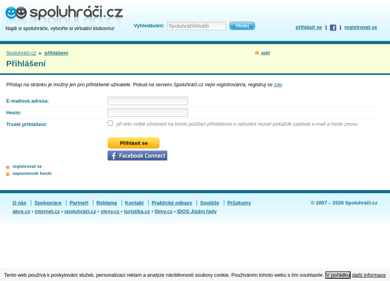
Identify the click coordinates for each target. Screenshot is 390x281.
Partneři (78, 203)
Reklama (106, 203)
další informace (369, 275)
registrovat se (360, 27)
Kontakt (134, 203)
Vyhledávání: (149, 25)
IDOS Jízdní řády (197, 211)
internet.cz (47, 211)
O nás (19, 203)
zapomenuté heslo (31, 173)
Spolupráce (48, 203)
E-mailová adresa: (27, 101)
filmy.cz (163, 211)
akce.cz (21, 211)
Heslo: (13, 113)
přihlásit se (309, 27)
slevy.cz (110, 211)
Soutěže (209, 203)
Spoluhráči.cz (21, 53)
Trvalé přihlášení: (26, 124)
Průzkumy (239, 203)
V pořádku (338, 275)
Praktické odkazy (172, 203)
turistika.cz (137, 211)
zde (278, 84)
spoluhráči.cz (80, 211)
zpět (265, 52)
